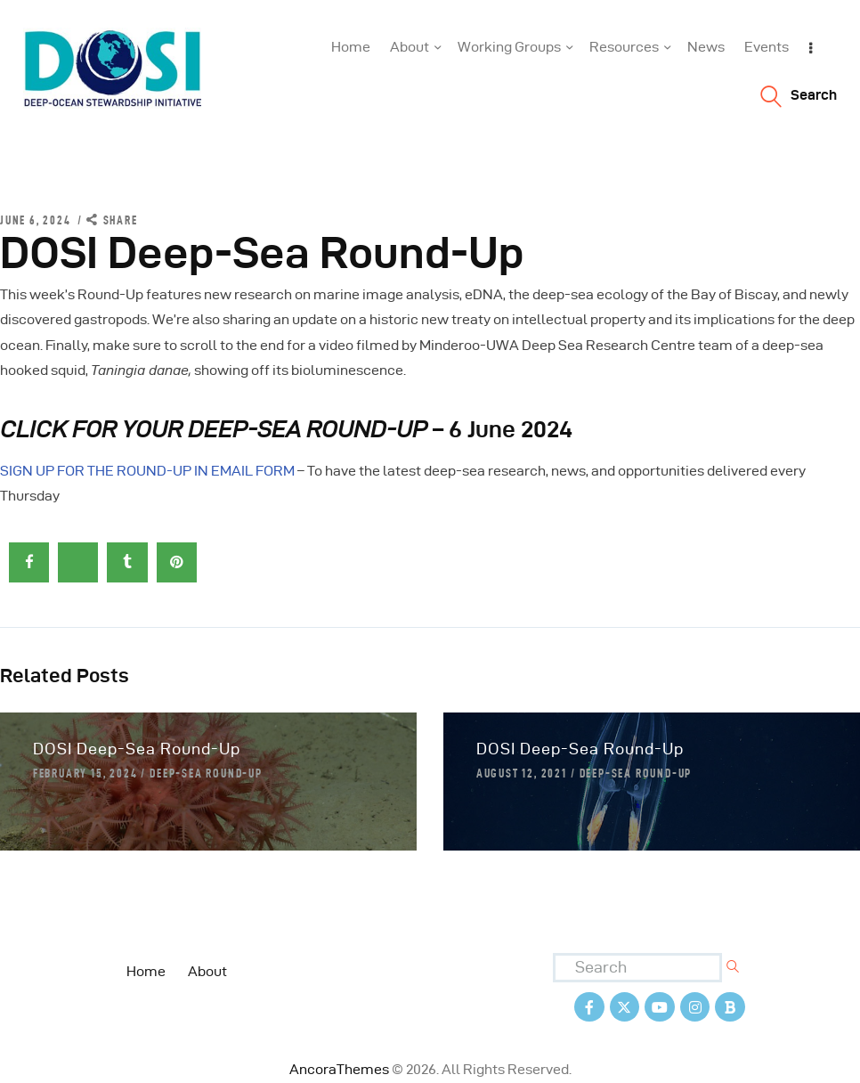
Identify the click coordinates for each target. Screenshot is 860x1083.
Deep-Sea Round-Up (206, 773)
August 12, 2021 (521, 773)
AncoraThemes (339, 1069)
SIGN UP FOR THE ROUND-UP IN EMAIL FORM (147, 470)
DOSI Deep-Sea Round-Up (136, 748)
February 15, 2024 (85, 773)
